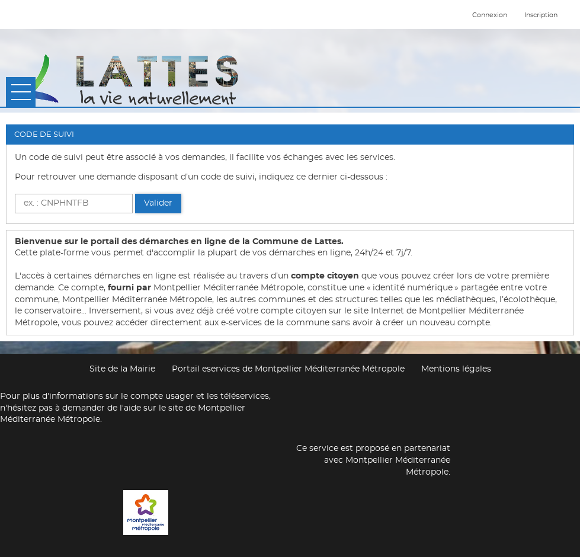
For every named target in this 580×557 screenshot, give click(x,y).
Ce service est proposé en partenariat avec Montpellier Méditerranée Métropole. (373, 460)
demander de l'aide (101, 408)
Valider (158, 203)
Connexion (489, 15)
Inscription (540, 15)
